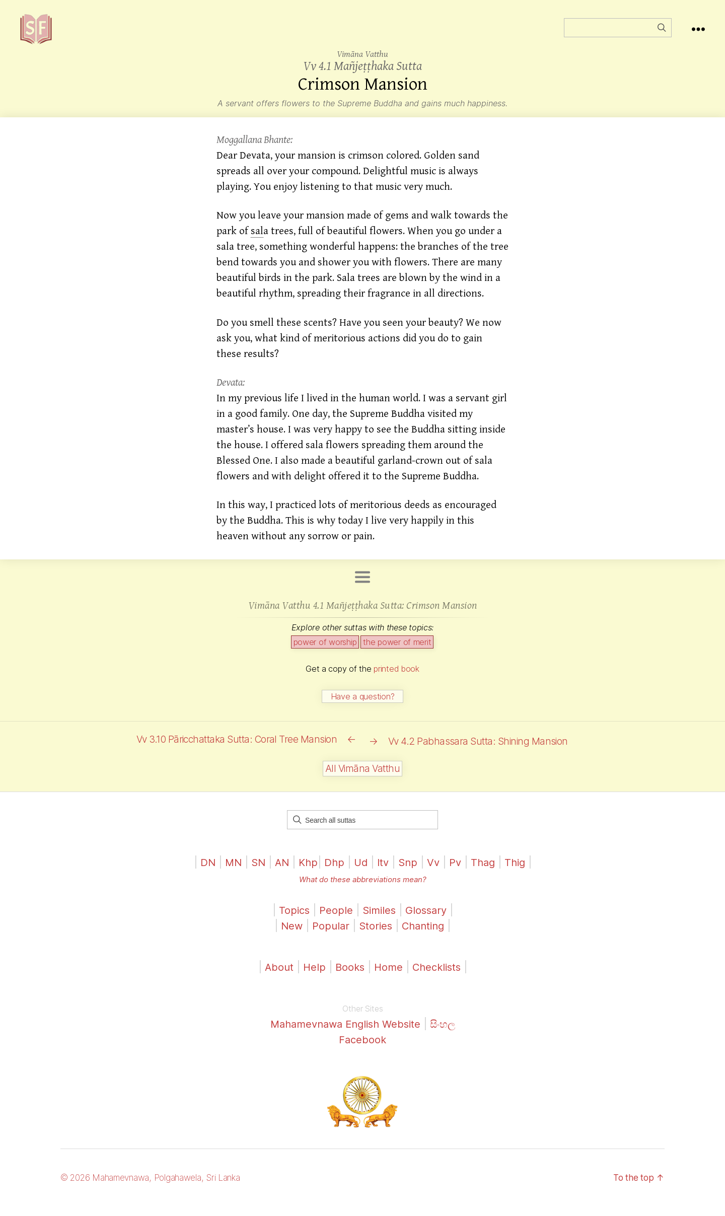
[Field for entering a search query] (618, 35)
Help (311, 977)
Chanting (425, 935)
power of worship (325, 657)
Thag (486, 872)
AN (278, 872)
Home (388, 977)
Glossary (428, 920)
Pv (458, 872)
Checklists (438, 977)
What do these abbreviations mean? (362, 889)
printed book (396, 684)
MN (228, 872)
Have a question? (363, 711)
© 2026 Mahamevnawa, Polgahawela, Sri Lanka (156, 1187)
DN (202, 872)
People (334, 920)
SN (254, 872)
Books (348, 977)
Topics (292, 920)
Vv (435, 872)
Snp (409, 872)
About (277, 977)
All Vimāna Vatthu (362, 778)
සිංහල (447, 1034)
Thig (520, 872)
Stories (374, 935)
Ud (360, 872)
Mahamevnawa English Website (344, 1034)
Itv (383, 872)
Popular (329, 935)
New (288, 935)
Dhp (333, 872)
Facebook (362, 1049)
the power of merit (397, 657)
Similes (379, 920)
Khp (306, 872)
